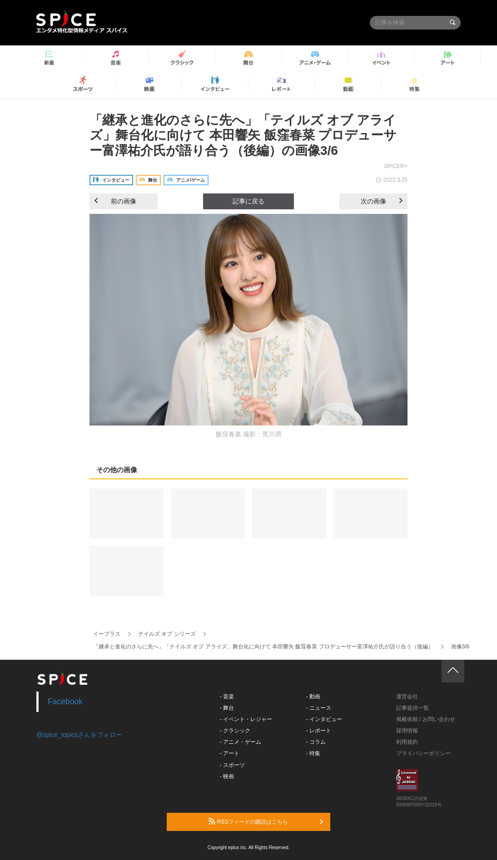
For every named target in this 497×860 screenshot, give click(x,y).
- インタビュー (324, 719)
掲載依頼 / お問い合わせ (425, 719)
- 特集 (313, 753)
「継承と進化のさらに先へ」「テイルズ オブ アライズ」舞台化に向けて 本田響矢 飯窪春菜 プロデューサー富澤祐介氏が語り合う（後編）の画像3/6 (243, 135)
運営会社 (407, 696)
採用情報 (407, 730)
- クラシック (235, 730)
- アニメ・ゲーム (240, 742)
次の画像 (382, 201)
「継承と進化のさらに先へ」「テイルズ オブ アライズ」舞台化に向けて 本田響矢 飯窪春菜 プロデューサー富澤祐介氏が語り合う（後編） (263, 646)
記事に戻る (248, 201)
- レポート (318, 730)
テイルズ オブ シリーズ (167, 634)
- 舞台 (227, 708)
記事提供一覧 (412, 708)
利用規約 (407, 742)
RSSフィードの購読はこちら (266, 821)
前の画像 (115, 201)
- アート (229, 753)
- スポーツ (232, 765)
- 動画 (313, 696)
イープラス (106, 634)
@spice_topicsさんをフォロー (79, 734)
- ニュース (318, 708)
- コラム (316, 742)
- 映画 (227, 776)
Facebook (65, 701)
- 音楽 (227, 696)
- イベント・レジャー (246, 719)
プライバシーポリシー (423, 753)
